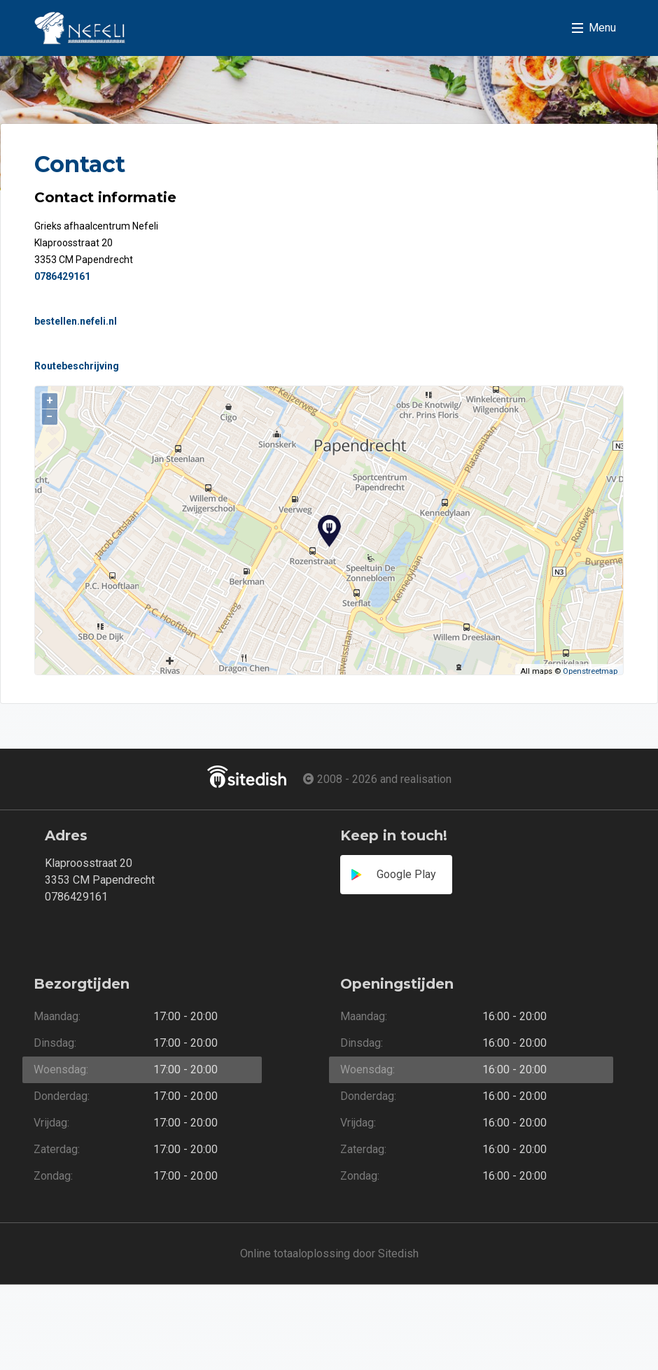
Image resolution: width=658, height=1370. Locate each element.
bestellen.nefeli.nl (75, 321)
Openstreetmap (590, 671)
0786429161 (62, 276)
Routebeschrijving (76, 366)
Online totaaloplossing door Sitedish (329, 1253)
